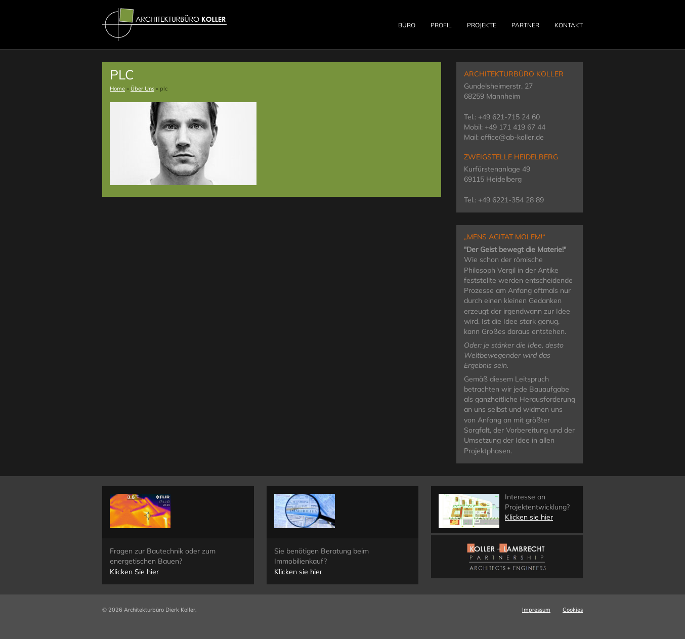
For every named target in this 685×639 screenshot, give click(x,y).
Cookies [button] (573, 609)
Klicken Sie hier (134, 571)
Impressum (536, 609)
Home (117, 88)
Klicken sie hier (298, 571)
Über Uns (142, 88)
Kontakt (568, 25)
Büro (406, 25)
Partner (525, 25)
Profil (441, 25)
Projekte (481, 25)
